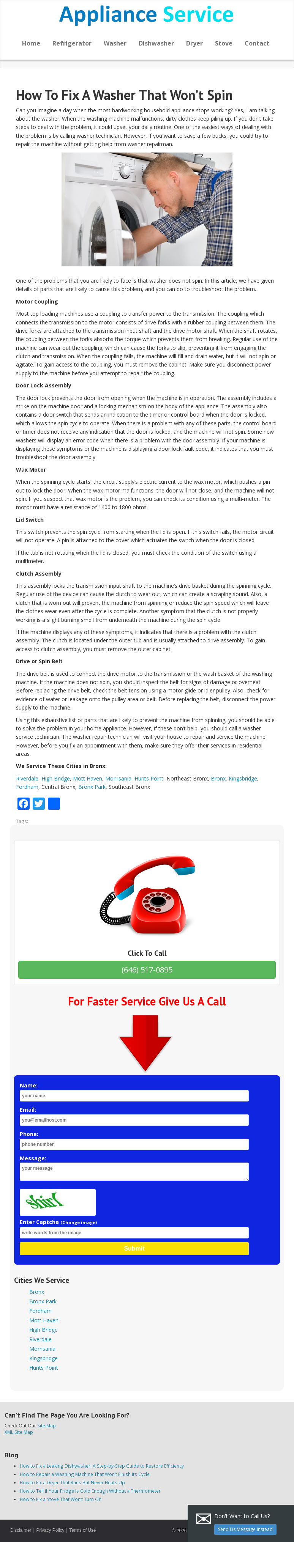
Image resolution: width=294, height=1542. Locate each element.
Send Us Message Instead (245, 1529)
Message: (134, 1168)
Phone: (134, 1140)
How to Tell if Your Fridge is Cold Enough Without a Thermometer (90, 1491)
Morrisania (118, 778)
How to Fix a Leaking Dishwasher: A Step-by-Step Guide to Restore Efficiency (102, 1466)
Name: (134, 1091)
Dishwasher (156, 43)
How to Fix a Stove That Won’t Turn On (60, 1499)
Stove (223, 43)
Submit (134, 1248)
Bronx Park (92, 786)
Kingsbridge (243, 778)
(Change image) (78, 1222)
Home (31, 43)
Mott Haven (87, 778)
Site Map (46, 1425)
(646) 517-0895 (147, 970)
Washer (115, 43)
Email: (134, 1116)
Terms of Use (82, 1530)
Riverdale (27, 778)
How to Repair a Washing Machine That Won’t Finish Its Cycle (85, 1474)
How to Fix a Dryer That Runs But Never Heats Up (72, 1482)
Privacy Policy (50, 1530)
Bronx (218, 778)
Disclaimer (21, 1530)
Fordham (27, 786)
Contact (257, 43)
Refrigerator (72, 43)
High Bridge (55, 778)
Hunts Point (148, 778)
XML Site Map (19, 1432)
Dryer (194, 43)
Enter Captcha (134, 1228)
